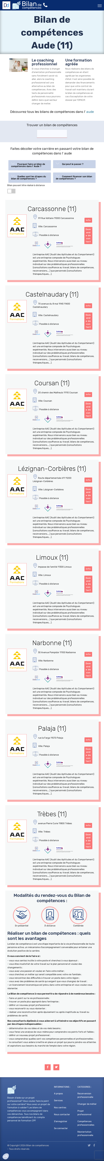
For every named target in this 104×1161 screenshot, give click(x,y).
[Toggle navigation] (100, 5)
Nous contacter (62, 1114)
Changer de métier (87, 1104)
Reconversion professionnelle (85, 1095)
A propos (58, 1093)
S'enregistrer (60, 1121)
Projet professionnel (84, 1113)
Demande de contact (88, 235)
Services (58, 1100)
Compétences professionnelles (85, 1123)
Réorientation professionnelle (85, 1134)
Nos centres (60, 1107)
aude (90, 112)
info (88, 220)
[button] (29, 164)
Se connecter (61, 1128)
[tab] (29, 165)
